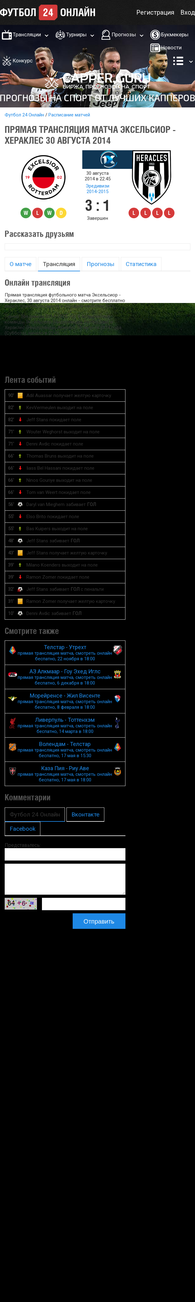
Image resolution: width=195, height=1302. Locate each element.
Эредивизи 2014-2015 (97, 188)
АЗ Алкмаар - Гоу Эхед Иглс (65, 677)
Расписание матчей (69, 115)
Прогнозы (124, 34)
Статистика (141, 264)
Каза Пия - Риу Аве (65, 774)
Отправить (99, 921)
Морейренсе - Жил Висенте (65, 701)
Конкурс (23, 60)
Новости (171, 47)
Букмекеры (174, 34)
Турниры (76, 34)
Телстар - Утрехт (65, 653)
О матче (20, 264)
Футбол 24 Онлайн (24, 115)
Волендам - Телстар (65, 749)
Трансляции (27, 34)
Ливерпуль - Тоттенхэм (65, 725)
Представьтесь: (23, 845)
